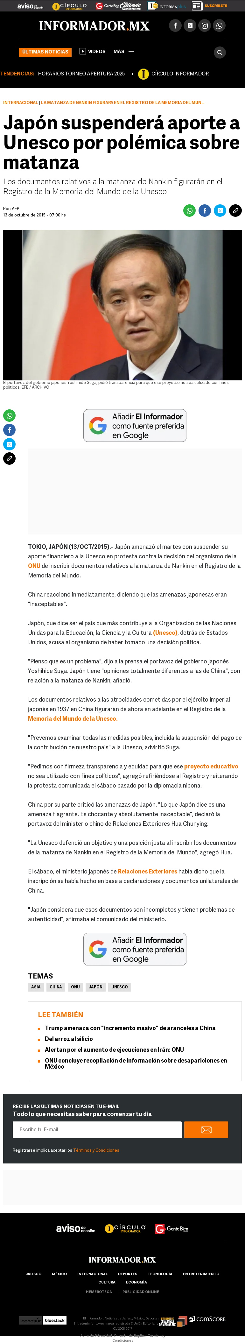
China (56, 987)
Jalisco (33, 1274)
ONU (75, 987)
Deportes (127, 1274)
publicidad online (140, 1292)
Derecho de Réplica (130, 1336)
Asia (36, 987)
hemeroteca (99, 1292)
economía (136, 1282)
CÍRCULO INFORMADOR (180, 74)
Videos (93, 51)
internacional (92, 1274)
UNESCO (119, 987)
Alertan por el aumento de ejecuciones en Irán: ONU (114, 1050)
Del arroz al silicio (69, 1039)
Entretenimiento (201, 1274)
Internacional (20, 103)
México (59, 1274)
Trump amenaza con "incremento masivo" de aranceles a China (130, 1029)
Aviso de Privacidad (96, 1336)
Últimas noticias (45, 52)
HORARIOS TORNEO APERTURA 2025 (81, 74)
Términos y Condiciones (96, 1151)
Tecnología (160, 1274)
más (124, 52)
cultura (107, 1282)
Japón (95, 987)
